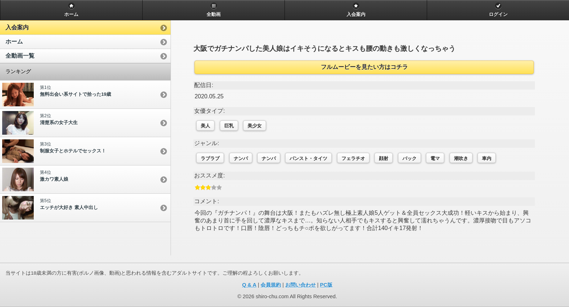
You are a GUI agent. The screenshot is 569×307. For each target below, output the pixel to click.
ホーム (14, 41)
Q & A (249, 285)
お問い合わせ (300, 285)
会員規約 (271, 285)
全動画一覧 (19, 56)
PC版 (326, 285)
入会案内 (17, 27)
